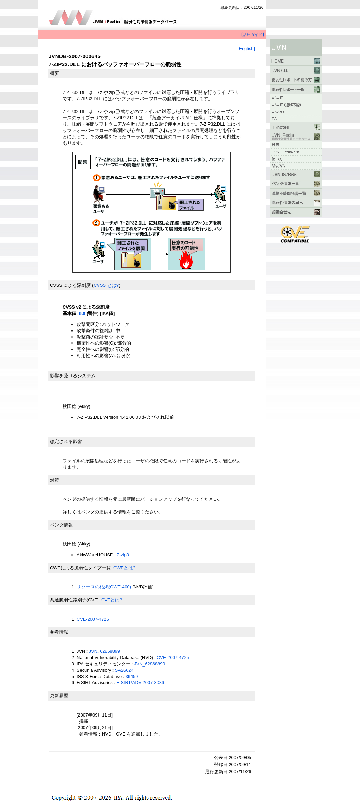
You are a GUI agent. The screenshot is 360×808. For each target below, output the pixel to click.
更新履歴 (59, 695)
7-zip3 (123, 554)
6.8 (82, 313)
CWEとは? (124, 567)
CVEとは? (111, 599)
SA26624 (124, 670)
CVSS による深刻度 (70, 285)
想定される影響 (66, 441)
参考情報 (59, 632)
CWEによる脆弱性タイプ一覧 (80, 567)
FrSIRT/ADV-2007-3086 (140, 682)
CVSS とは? (106, 285)
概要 (54, 73)
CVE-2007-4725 (93, 619)
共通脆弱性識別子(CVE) (74, 599)
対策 (54, 480)
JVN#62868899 (104, 651)
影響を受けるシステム (73, 375)
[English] (246, 48)
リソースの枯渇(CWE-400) (104, 586)
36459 (132, 676)
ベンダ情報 (61, 525)
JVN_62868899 (149, 664)
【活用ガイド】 (252, 34)
